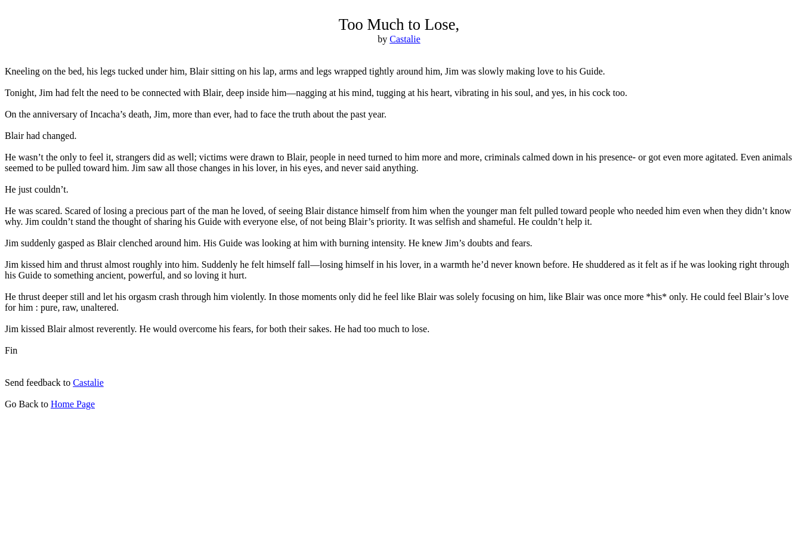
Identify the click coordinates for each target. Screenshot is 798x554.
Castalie (88, 382)
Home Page (73, 404)
